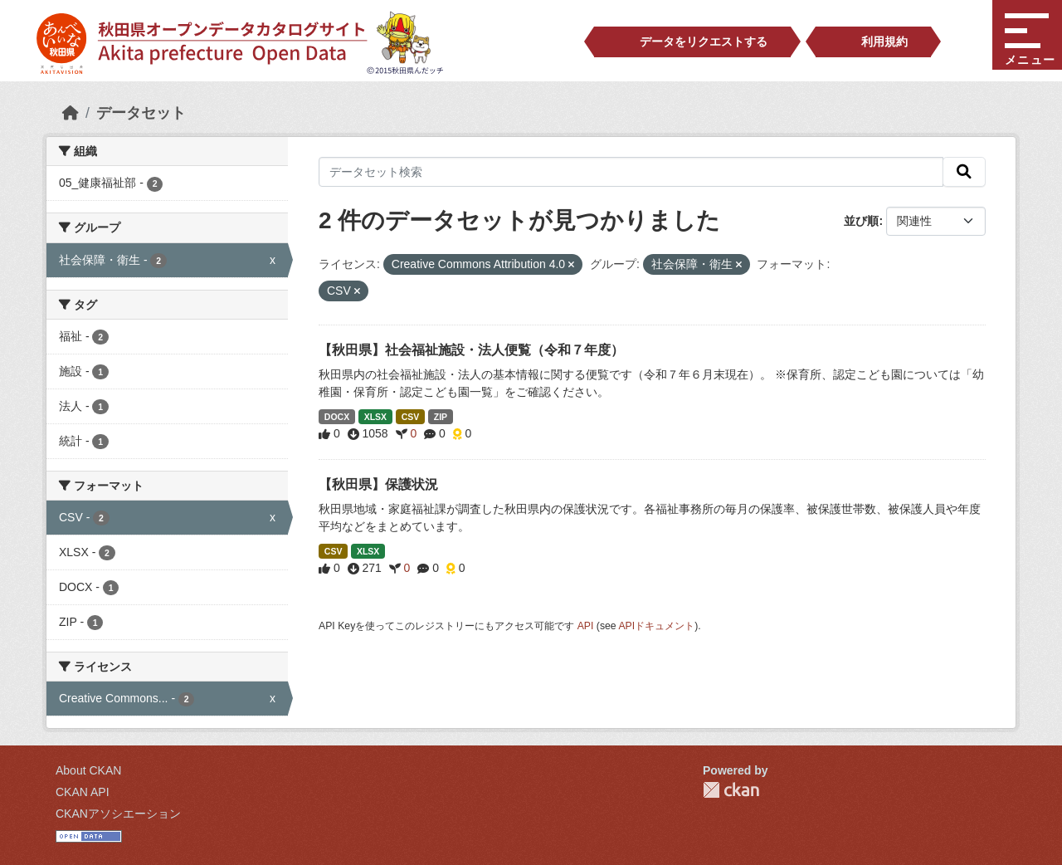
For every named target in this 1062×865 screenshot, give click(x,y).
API (585, 626)
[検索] (964, 172)
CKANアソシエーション (118, 813)
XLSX (375, 417)
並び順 (861, 220)
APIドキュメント (656, 626)
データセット (141, 113)
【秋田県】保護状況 (378, 484)
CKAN (731, 790)
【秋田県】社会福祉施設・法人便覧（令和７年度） (471, 350)
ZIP (440, 417)
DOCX (336, 417)
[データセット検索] (631, 172)
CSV (411, 417)
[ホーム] (70, 113)
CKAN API (83, 792)
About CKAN (88, 770)
